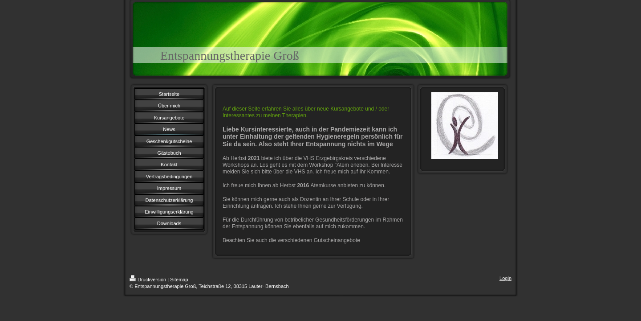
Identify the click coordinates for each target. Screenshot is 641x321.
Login (505, 278)
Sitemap (179, 279)
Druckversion (148, 279)
